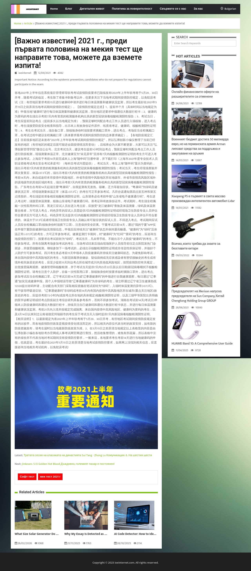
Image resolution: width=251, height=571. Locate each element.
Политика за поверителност (132, 8)
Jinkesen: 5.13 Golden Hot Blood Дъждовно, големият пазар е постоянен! (68, 463)
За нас (198, 8)
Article (28, 23)
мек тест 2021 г (50, 476)
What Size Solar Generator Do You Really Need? (36, 534)
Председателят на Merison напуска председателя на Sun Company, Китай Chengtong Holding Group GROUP (198, 296)
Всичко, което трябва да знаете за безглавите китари (196, 246)
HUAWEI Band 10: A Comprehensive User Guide (202, 343)
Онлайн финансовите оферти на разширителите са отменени (195, 94)
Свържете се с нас (173, 8)
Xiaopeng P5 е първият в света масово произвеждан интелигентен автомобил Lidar (203, 199)
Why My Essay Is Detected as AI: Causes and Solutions (86, 534)
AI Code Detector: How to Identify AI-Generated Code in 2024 (136, 534)
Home (54, 8)
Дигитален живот (92, 8)
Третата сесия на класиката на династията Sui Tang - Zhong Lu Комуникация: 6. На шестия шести (88, 455)
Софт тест (27, 476)
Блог (68, 8)
